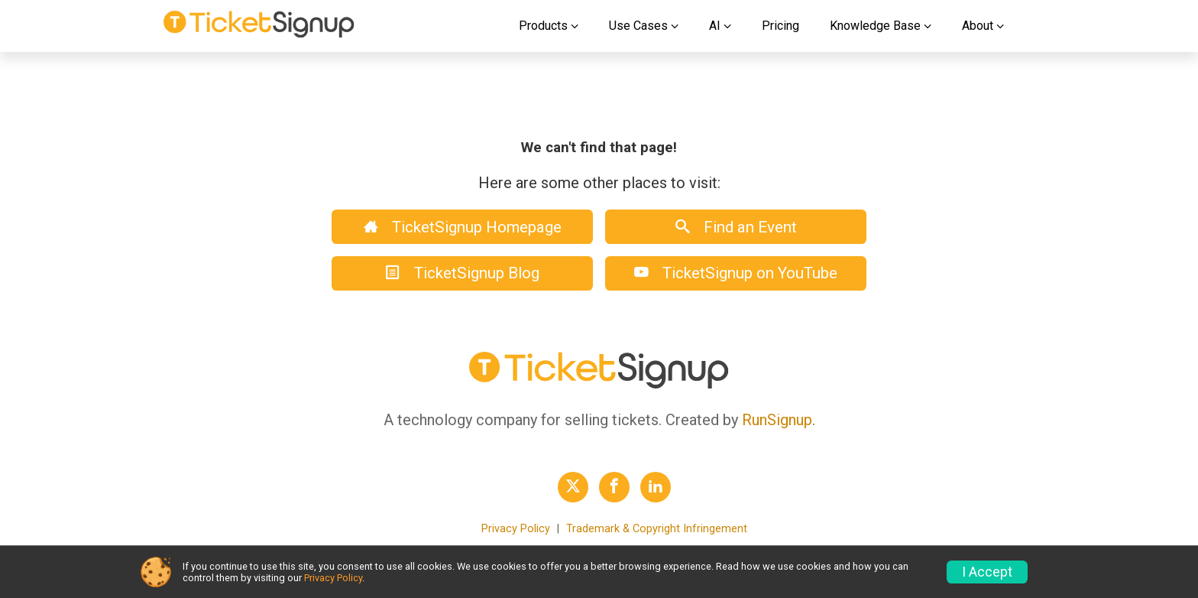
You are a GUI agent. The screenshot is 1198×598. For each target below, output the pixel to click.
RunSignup (777, 420)
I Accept (987, 572)
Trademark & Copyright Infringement (656, 528)
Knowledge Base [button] (875, 25)
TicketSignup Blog (462, 273)
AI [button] (714, 25)
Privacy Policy (515, 528)
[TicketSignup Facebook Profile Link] (614, 487)
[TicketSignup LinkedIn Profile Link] (655, 487)
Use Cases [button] (638, 25)
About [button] (977, 25)
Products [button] (543, 25)
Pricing (780, 25)
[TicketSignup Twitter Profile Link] (573, 487)
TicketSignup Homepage (463, 227)
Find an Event (736, 227)
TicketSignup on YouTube (735, 273)
